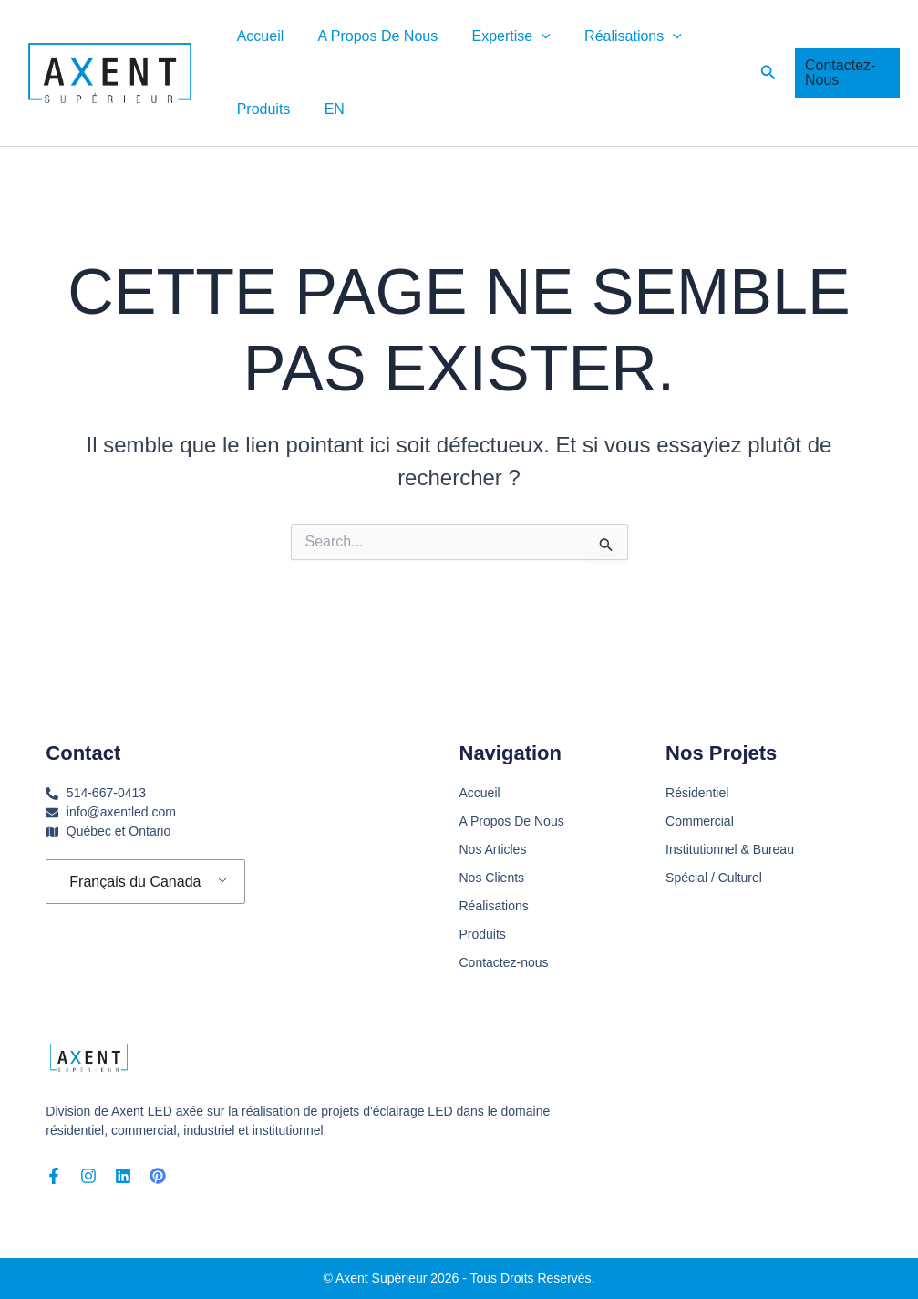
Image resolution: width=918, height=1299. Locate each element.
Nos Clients (492, 877)
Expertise (498, 36)
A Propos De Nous (371, 36)
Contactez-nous (504, 962)
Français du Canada (135, 881)
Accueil (258, 36)
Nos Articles (493, 849)
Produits (261, 109)
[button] (530, 36)
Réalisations (616, 36)
